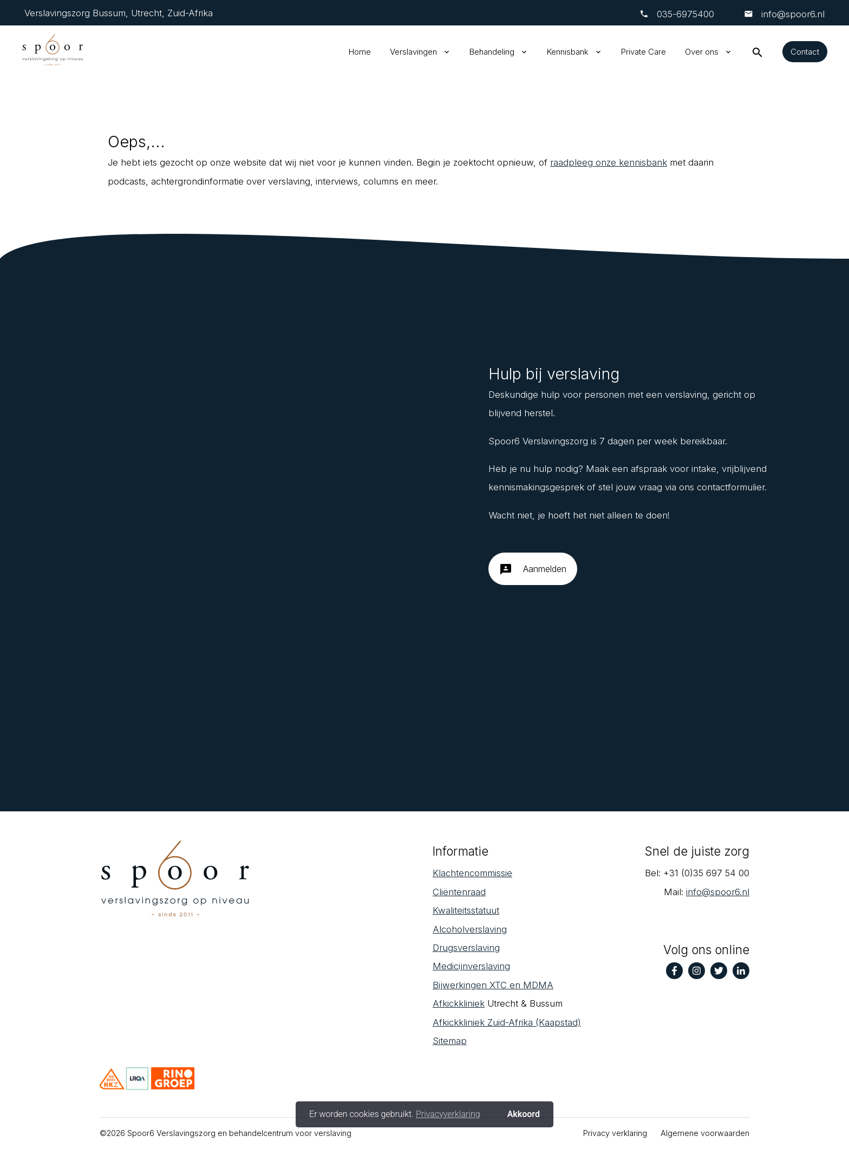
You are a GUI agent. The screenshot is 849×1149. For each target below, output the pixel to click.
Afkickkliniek (459, 1003)
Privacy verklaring (615, 1133)
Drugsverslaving (466, 947)
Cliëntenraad (459, 892)
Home (360, 52)
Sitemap (450, 1040)
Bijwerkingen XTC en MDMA (493, 985)
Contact (805, 52)
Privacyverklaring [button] (448, 1114)
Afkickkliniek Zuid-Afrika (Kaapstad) (507, 1022)
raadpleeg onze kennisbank (608, 162)
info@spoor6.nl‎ (717, 892)
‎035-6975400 (685, 14)
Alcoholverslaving (470, 929)
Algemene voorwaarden (705, 1133)
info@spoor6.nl (792, 14)
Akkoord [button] (523, 1114)
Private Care (643, 52)
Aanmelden (532, 573)
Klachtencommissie (472, 873)
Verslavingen (413, 52)
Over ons (702, 52)
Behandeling (491, 52)
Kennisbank (568, 52)
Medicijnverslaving (471, 966)
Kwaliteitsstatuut (466, 910)
